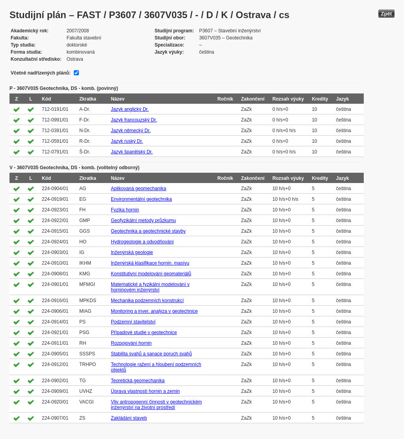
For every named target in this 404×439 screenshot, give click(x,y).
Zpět (386, 14)
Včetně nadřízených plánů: (41, 73)
